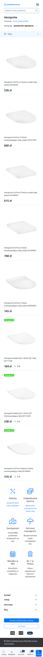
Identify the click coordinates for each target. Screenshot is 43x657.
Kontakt (7, 595)
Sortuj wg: (20, 26)
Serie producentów (20, 21)
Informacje (8, 605)
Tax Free (21, 626)
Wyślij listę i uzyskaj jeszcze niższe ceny (30, 508)
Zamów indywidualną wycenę (21, 620)
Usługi (6, 600)
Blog (6, 610)
